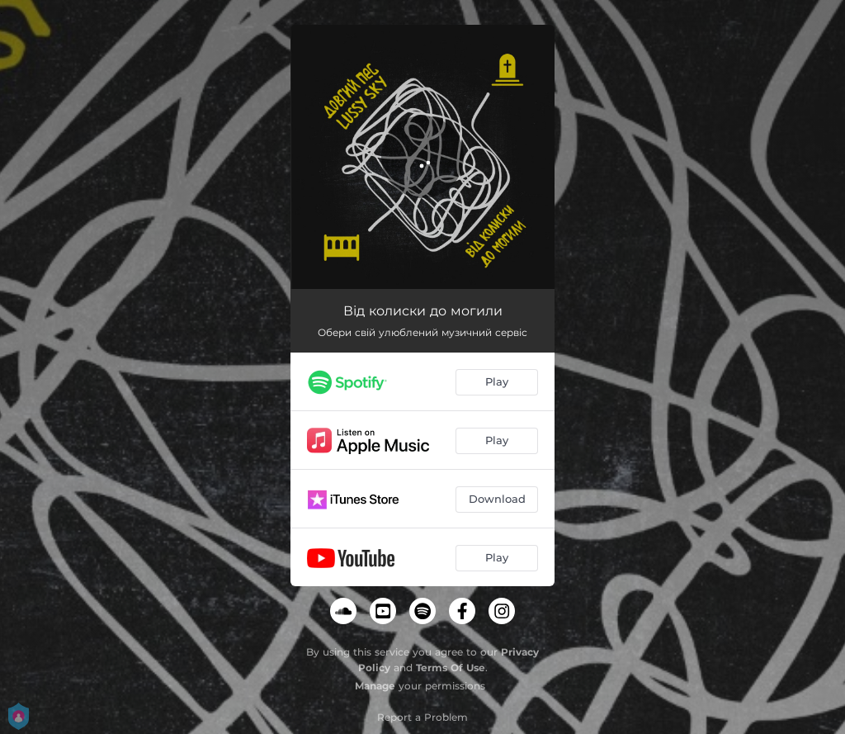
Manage (375, 686)
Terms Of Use (450, 667)
